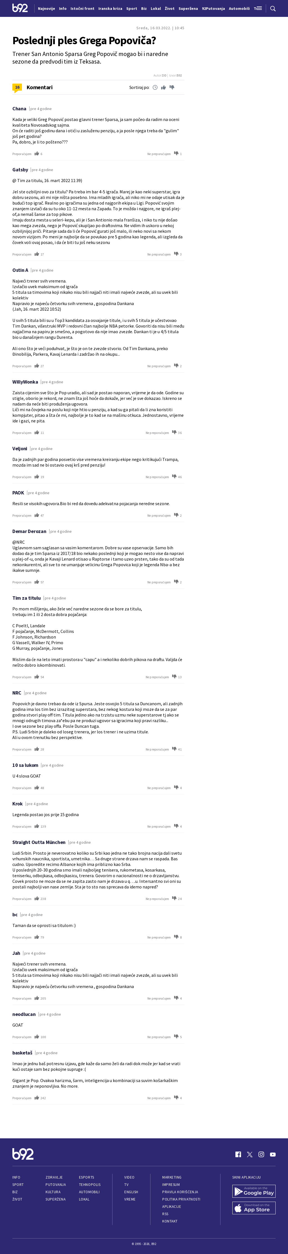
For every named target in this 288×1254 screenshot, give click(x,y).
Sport (18, 1184)
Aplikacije (171, 1206)
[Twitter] (250, 1154)
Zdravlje (54, 1177)
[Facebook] (238, 1154)
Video (129, 1177)
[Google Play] (254, 1192)
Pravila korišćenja (180, 1192)
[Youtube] (273, 1154)
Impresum (171, 1184)
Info (16, 1177)
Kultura (53, 1192)
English (131, 1192)
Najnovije (46, 8)
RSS (165, 1214)
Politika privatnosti (181, 1199)
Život (17, 1199)
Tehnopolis (89, 1184)
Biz (15, 1192)
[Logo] (20, 8)
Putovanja (56, 1184)
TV (126, 1184)
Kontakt (170, 1221)
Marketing (172, 1177)
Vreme (130, 1199)
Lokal (84, 1199)
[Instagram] (261, 1154)
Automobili (89, 1192)
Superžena (56, 1199)
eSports (86, 1177)
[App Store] (254, 1209)
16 (17, 87)
